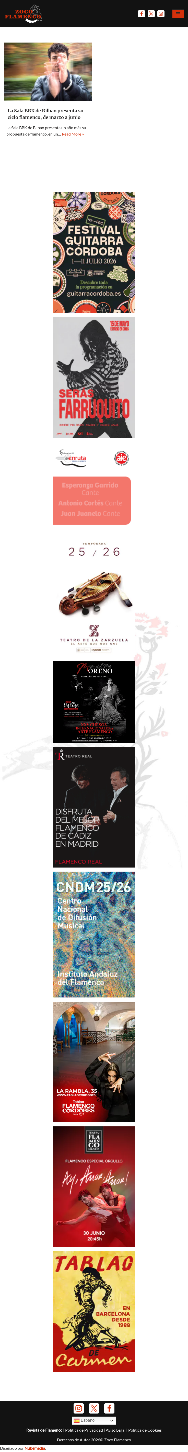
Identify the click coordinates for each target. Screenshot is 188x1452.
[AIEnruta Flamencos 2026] (94, 530)
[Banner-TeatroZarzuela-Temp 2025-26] (94, 655)
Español (85, 1428)
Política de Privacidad (84, 1437)
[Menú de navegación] (178, 13)
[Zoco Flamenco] (24, 14)
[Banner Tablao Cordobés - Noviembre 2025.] (94, 1120)
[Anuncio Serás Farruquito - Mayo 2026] (94, 436)
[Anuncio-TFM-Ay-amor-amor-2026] (94, 1245)
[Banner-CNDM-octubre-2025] (94, 996)
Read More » (73, 133)
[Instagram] (161, 13)
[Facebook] (141, 13)
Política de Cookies (145, 1437)
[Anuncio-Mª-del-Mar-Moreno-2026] (94, 741)
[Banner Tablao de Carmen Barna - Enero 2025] (94, 1370)
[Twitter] (151, 13)
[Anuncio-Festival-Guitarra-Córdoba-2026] (94, 311)
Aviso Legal (115, 1437)
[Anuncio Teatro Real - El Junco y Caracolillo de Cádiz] (94, 866)
